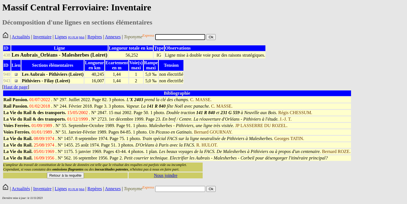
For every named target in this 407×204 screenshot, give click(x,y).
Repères (94, 36)
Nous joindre (165, 175)
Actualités (21, 36)
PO (70, 37)
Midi (81, 37)
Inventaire (42, 36)
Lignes (61, 36)
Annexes (113, 36)
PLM (75, 37)
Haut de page (15, 87)
